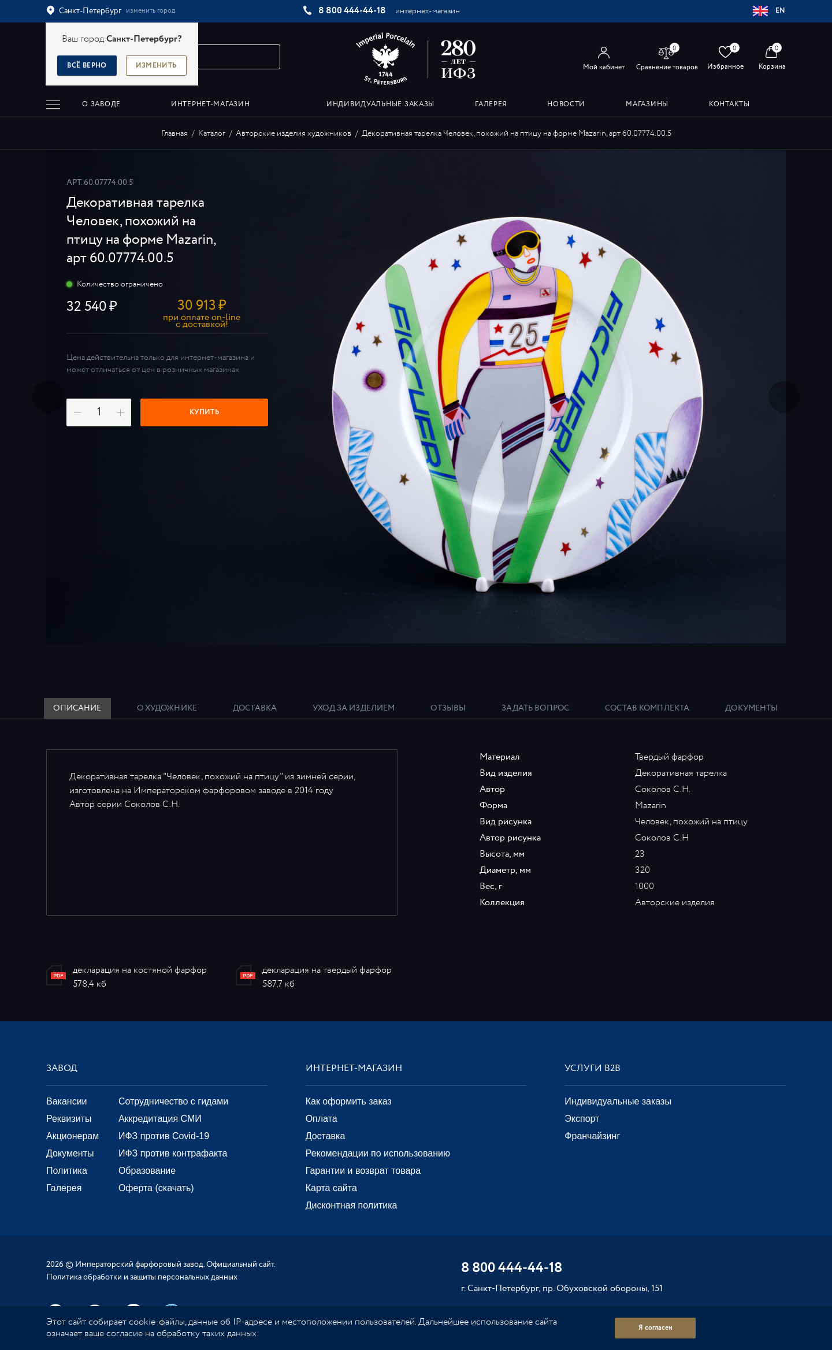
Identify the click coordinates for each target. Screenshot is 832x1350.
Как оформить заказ (349, 1101)
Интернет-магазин (354, 1068)
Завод (61, 1068)
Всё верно (86, 65)
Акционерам (72, 1136)
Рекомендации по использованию (378, 1153)
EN (769, 11)
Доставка (326, 1136)
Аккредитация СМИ (160, 1119)
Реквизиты (68, 1119)
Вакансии (66, 1101)
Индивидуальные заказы (617, 1101)
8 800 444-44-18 (352, 10)
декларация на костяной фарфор (140, 970)
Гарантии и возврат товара (363, 1171)
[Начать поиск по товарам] (266, 57)
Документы (70, 1153)
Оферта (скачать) (156, 1188)
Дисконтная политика (352, 1205)
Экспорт (581, 1119)
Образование (147, 1171)
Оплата (321, 1119)
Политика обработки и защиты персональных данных (141, 1277)
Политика (66, 1171)
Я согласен (655, 1328)
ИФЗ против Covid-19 (163, 1136)
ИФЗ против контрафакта (172, 1153)
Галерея (63, 1188)
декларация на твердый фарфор (327, 970)
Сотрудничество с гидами (173, 1101)
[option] (416, 397)
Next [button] (784, 397)
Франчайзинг (592, 1136)
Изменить (156, 65)
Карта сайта (331, 1188)
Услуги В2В (592, 1068)
